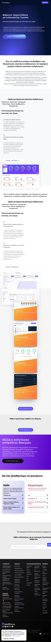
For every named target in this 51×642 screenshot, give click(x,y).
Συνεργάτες (29, 574)
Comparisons (29, 582)
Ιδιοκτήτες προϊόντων (19, 572)
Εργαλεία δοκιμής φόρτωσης (45, 579)
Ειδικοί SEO (17, 566)
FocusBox (44, 604)
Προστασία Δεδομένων (33, 631)
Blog (27, 578)
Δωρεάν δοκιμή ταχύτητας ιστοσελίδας (7, 599)
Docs (28, 576)
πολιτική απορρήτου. (16, 635)
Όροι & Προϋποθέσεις (36, 630)
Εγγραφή (28, 571)
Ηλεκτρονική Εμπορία (19, 576)
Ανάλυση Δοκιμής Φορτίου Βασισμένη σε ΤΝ (7, 584)
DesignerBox (45, 612)
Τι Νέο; (44, 575)
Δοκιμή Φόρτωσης (6, 569)
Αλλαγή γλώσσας (44, 634)
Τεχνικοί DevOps (18, 574)
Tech (28, 580)
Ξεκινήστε (45, 2)
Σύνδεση (39, 2)
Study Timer (45, 610)
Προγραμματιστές (18, 568)
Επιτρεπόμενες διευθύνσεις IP (46, 584)
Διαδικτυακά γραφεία (19, 570)
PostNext (44, 602)
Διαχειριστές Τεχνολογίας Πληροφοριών (17, 581)
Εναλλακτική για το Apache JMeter (37, 590)
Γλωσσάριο (45, 569)
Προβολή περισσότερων (25, 408)
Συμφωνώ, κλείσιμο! (8, 638)
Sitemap (28, 584)
